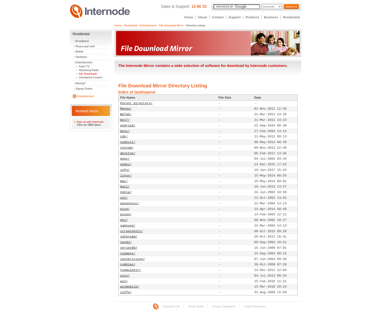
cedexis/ (127, 142)
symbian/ (127, 264)
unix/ (125, 276)
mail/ (125, 186)
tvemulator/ (130, 270)
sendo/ (126, 242)
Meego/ (126, 109)
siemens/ (127, 253)
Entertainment (84, 62)
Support (235, 17)
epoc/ (125, 159)
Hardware (81, 56)
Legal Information (255, 306)
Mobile (79, 51)
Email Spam (196, 306)
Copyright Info (171, 306)
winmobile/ (129, 287)
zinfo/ (126, 292)
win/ (124, 281)
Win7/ (125, 120)
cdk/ (124, 136)
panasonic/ (129, 203)
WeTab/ (126, 114)
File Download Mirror (171, 25)
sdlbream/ (128, 237)
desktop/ (127, 153)
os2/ (124, 198)
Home (188, 17)
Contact (218, 17)
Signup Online (84, 88)
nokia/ (126, 192)
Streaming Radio (89, 70)
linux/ (126, 175)
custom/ (127, 148)
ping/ (125, 209)
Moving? (81, 83)
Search (289, 6)
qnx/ (124, 220)
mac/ (124, 181)
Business (271, 17)
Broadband (82, 41)
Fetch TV (84, 66)
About (202, 17)
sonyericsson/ (132, 259)
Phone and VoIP (85, 46)
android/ (127, 125)
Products (252, 17)
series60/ (128, 248)
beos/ (125, 131)
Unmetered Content (90, 77)
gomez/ (126, 164)
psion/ (126, 214)
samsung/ (127, 226)
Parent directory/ (136, 103)
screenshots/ (131, 231)
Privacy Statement (224, 306)
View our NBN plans (89, 124)
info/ (125, 170)
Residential (291, 17)
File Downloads (88, 73)
